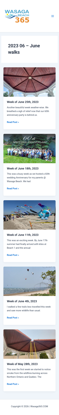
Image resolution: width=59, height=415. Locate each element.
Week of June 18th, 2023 (22, 168)
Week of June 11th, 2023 (22, 234)
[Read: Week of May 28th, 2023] (29, 344)
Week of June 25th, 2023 (22, 102)
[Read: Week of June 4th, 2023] (29, 281)
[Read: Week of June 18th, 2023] (29, 148)
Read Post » (13, 122)
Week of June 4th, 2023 (22, 301)
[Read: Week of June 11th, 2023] (29, 214)
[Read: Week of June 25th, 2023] (29, 81)
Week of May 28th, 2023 (22, 364)
